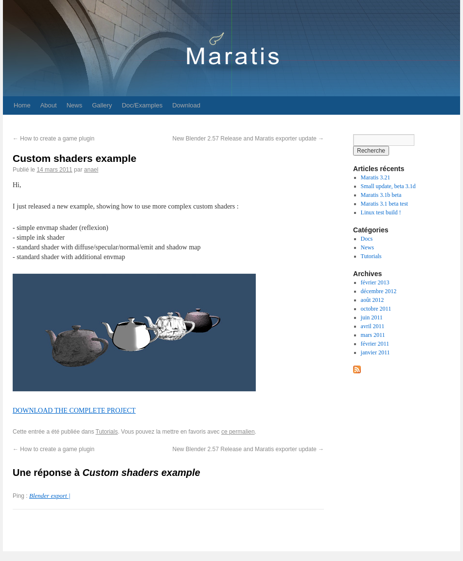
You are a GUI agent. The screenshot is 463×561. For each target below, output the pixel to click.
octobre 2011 (376, 308)
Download (186, 105)
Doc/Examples (142, 105)
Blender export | (49, 495)
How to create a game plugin (53, 138)
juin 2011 (372, 317)
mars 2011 (373, 335)
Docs (367, 238)
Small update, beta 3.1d (388, 186)
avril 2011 (373, 326)
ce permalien (238, 431)
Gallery (102, 105)
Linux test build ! (381, 212)
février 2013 (375, 282)
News (75, 105)
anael (91, 169)
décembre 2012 (379, 291)
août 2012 (372, 300)
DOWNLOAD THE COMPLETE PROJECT (74, 410)
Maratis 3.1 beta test (384, 203)
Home (22, 105)
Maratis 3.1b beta (381, 195)
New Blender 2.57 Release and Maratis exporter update (248, 138)
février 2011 (375, 343)
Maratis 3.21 (376, 177)
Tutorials (107, 431)
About (48, 105)
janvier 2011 (375, 352)
